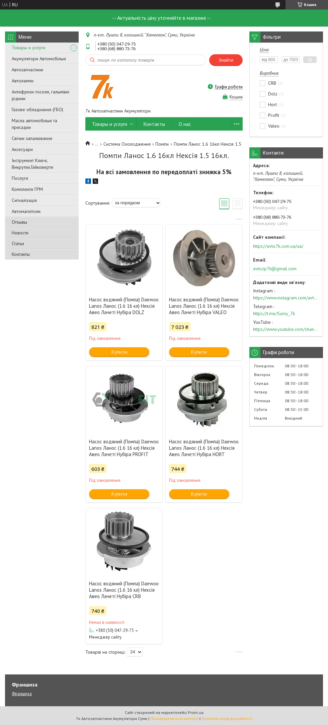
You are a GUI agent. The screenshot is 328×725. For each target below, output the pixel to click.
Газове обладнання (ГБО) (37, 109)
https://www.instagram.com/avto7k (286, 298)
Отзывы (19, 222)
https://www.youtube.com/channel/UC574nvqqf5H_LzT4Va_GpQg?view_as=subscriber (286, 329)
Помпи (162, 144)
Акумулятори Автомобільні (39, 59)
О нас (185, 124)
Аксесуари (22, 149)
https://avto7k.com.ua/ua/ (278, 246)
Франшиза (22, 694)
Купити (119, 352)
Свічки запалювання (32, 138)
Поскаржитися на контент (174, 718)
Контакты (21, 254)
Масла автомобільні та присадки (34, 124)
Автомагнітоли (26, 211)
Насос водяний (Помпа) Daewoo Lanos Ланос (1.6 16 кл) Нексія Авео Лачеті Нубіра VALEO (204, 305)
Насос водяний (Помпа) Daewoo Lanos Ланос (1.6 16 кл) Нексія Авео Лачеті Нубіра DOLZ (124, 305)
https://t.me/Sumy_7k (274, 313)
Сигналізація (24, 200)
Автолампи (22, 81)
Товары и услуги (28, 48)
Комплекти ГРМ (27, 189)
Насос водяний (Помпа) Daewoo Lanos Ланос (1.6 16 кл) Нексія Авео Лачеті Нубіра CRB (124, 589)
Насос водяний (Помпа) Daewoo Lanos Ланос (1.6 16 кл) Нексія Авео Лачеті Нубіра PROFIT (124, 447)
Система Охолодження (127, 144)
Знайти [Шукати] (226, 60)
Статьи (18, 243)
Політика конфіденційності (226, 718)
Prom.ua (195, 712)
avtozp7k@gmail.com (275, 269)
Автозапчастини (27, 70)
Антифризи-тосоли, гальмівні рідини (40, 95)
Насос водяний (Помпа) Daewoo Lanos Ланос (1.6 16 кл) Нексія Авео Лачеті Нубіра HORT (204, 447)
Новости (20, 233)
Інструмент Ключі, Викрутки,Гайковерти (32, 163)
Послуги (20, 178)
